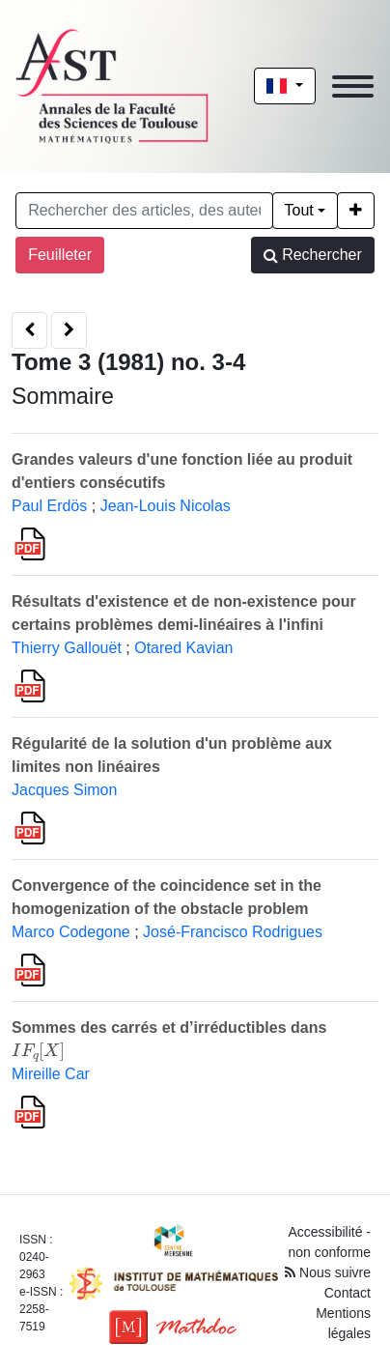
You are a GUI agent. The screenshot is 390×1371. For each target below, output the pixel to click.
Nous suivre (328, 1272)
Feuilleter (60, 254)
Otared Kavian (183, 648)
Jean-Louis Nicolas (165, 506)
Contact (347, 1292)
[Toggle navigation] (353, 86)
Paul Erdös (49, 506)
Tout (299, 210)
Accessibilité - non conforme (329, 1242)
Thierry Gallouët (67, 648)
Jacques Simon (64, 790)
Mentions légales (343, 1323)
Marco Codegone (71, 932)
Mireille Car (51, 1074)
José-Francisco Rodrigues (232, 932)
